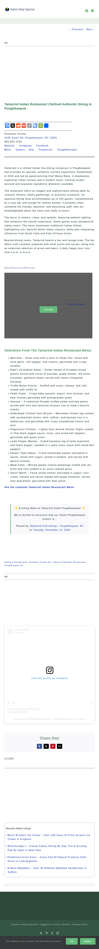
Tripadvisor (47, 149)
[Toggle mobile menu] (93, 10)
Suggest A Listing (49, 924)
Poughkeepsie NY (13, 565)
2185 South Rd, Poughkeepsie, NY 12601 (30, 138)
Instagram (27, 145)
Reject (87, 941)
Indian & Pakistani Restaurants (69, 562)
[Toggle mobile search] (86, 10)
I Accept (48, 309)
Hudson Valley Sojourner (24, 924)
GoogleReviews (69, 149)
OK (71, 941)
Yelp (33, 149)
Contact (66, 924)
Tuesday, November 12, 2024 (51, 530)
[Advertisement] (49, 67)
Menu (9, 149)
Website (11, 145)
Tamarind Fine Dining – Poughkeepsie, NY (57, 526)
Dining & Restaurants (15, 562)
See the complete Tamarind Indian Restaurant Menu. (39, 487)
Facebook (44, 145)
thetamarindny (41, 719)
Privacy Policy (76, 304)
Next (89, 29)
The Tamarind (21, 719)
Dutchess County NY (40, 562)
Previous (77, 29)
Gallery (22, 149)
